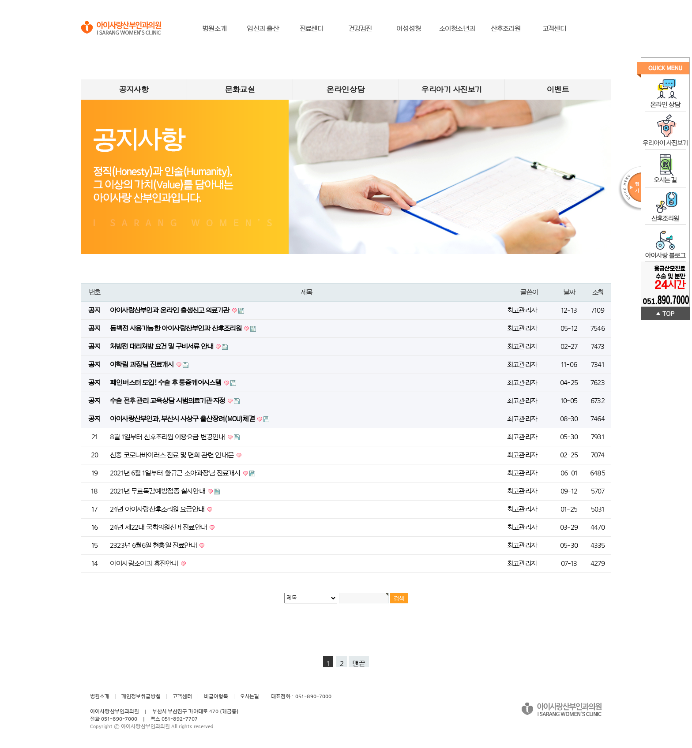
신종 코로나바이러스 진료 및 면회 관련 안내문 (172, 455)
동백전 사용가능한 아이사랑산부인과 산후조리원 (176, 328)
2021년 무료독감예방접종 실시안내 (158, 491)
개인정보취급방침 (141, 696)
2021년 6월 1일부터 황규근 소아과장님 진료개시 (176, 473)
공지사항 (134, 90)
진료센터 (312, 28)
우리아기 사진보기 (451, 90)
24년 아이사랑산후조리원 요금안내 (158, 509)
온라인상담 (346, 90)
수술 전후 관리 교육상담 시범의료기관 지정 (168, 400)
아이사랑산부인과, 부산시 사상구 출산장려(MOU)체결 (183, 419)
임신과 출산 (263, 28)
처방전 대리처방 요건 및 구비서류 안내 (162, 346)
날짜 (569, 292)
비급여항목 (216, 696)
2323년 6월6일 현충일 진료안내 (154, 545)
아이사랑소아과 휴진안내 (145, 563)
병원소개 (214, 28)
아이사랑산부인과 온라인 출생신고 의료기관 (170, 310)
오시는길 (249, 696)
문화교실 (240, 90)
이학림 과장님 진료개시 (142, 364)
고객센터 (554, 28)
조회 (597, 292)
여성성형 (408, 28)
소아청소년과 (457, 28)
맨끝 (358, 663)
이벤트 (558, 90)
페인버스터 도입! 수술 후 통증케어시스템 (166, 382)
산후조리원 (506, 28)
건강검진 (360, 28)
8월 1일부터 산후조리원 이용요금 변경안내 (168, 437)
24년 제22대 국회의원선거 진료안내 (159, 527)
